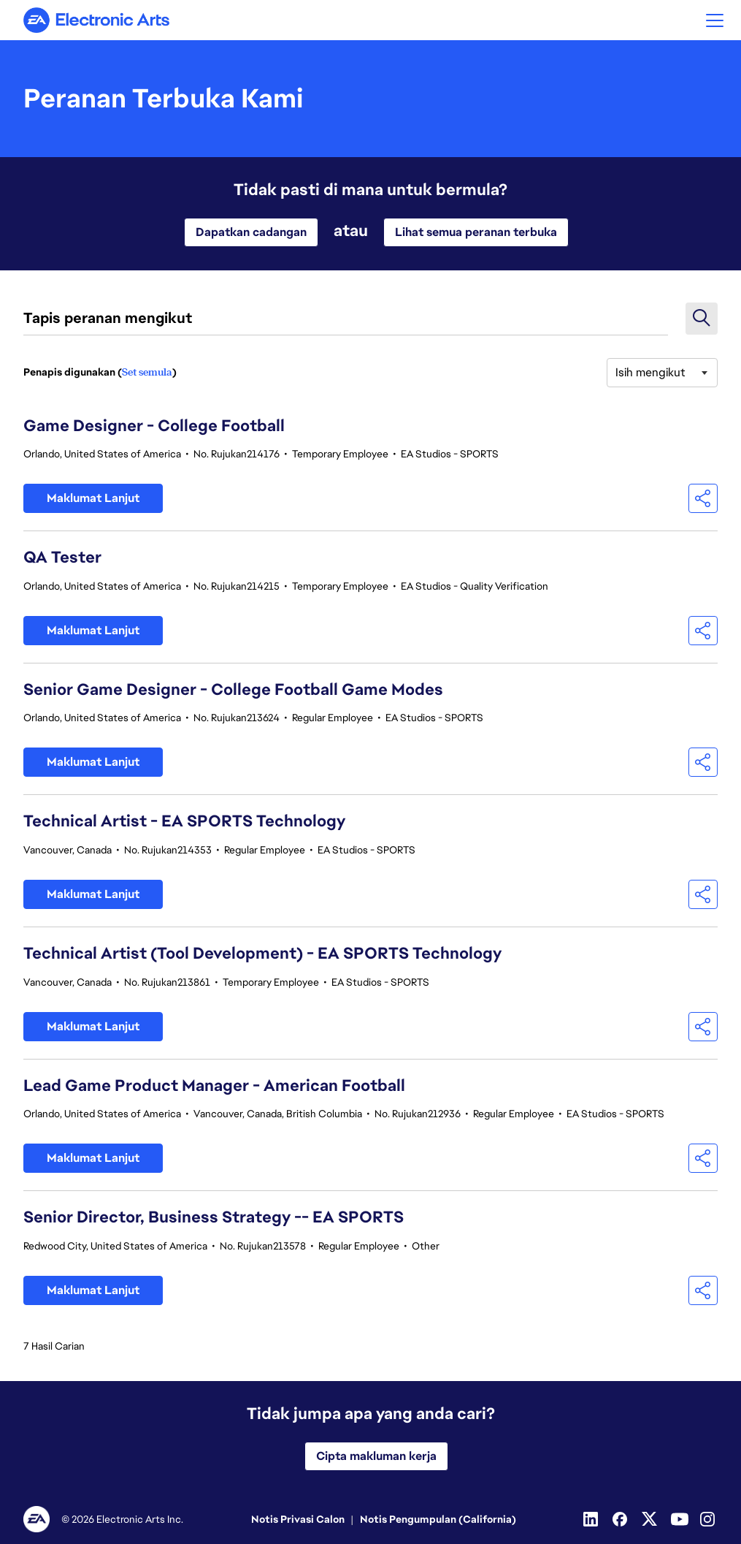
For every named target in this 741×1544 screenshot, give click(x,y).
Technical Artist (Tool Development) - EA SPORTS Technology (262, 953)
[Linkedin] (592, 1519)
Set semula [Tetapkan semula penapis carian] (147, 372)
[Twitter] (650, 1519)
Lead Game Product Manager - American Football (214, 1085)
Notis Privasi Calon (298, 1519)
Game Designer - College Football (154, 425)
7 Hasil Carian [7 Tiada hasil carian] (54, 1346)
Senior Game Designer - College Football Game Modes (233, 689)
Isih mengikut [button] (650, 372)
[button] (714, 20)
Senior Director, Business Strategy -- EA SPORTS (213, 1217)
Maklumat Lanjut (93, 498)
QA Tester (62, 557)
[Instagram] (709, 1519)
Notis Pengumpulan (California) (438, 1519)
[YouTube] (679, 1519)
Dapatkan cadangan (251, 232)
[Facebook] (621, 1519)
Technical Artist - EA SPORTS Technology (184, 821)
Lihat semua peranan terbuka (476, 232)
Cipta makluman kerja (376, 1456)
